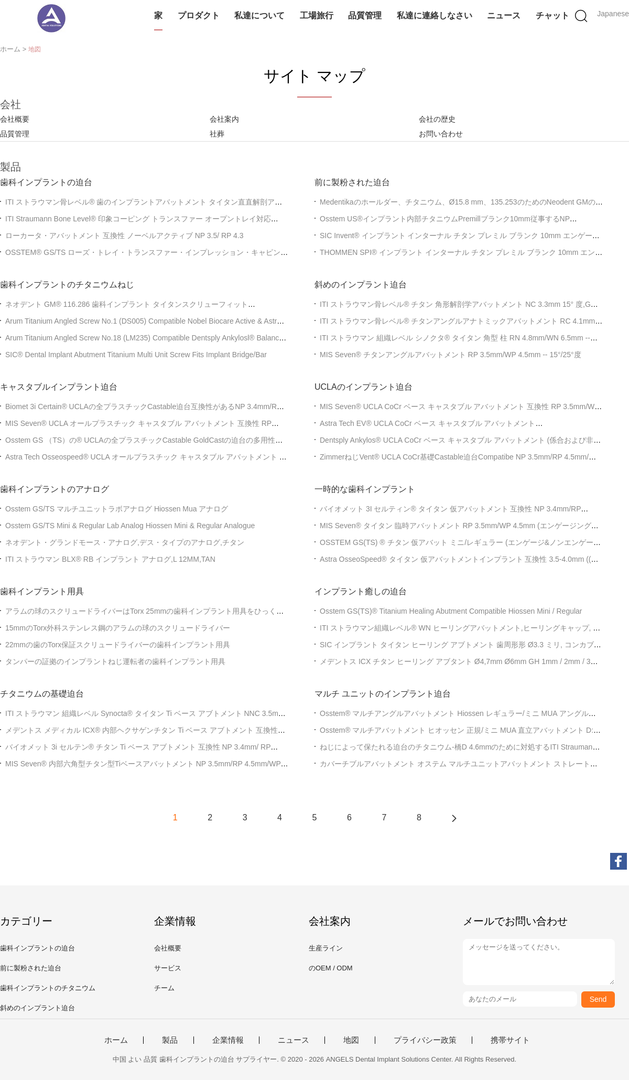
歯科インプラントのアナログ (54, 489)
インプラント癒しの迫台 (360, 591)
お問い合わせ (441, 134)
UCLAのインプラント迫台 (363, 386)
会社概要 (14, 119)
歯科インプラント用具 (42, 591)
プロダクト (199, 15)
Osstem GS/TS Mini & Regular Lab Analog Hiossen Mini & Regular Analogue (130, 525)
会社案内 (224, 119)
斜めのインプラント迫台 (360, 284)
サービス (167, 968)
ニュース (503, 15)
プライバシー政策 (425, 1040)
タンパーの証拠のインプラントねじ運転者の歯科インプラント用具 (115, 661)
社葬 (217, 134)
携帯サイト (510, 1040)
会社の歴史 (437, 119)
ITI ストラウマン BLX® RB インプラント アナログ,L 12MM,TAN (110, 559)
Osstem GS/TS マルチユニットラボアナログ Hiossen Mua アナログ (117, 509)
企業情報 (228, 1040)
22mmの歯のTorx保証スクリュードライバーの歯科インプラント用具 (117, 644)
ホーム (116, 1040)
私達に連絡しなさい (434, 15)
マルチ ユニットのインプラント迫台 (382, 693)
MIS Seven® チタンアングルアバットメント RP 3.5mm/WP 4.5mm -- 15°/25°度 (450, 354)
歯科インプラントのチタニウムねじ (67, 284)
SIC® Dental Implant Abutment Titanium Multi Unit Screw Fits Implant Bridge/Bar (136, 354)
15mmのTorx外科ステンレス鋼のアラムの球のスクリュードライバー (117, 628)
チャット (552, 15)
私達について (259, 15)
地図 (351, 1040)
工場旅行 (316, 15)
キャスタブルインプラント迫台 (58, 386)
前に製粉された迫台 (352, 182)
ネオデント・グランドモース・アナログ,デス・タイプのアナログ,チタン (124, 542)
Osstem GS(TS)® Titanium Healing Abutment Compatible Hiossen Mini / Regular (451, 611)
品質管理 (365, 15)
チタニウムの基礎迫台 (42, 693)
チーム (164, 988)
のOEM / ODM (331, 968)
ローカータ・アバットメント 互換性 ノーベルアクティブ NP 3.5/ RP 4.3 (124, 235)
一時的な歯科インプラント (364, 489)
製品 (170, 1040)
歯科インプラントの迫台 (46, 182)
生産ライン (326, 948)
